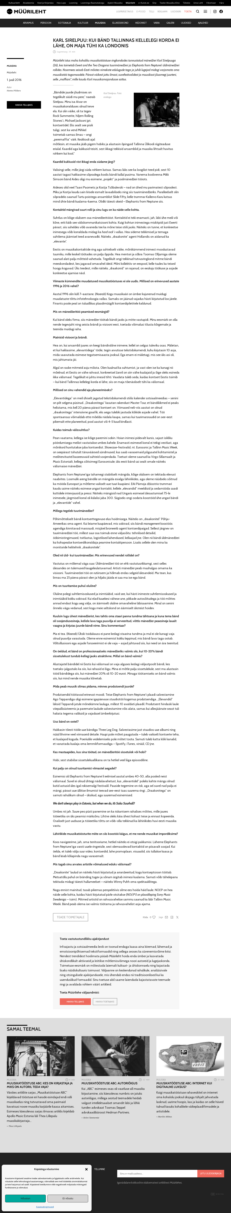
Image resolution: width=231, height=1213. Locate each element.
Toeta (188, 11)
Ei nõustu (68, 1198)
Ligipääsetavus (124, 11)
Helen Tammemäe (91, 1117)
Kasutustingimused (45, 1206)
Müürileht (11, 72)
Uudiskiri (176, 11)
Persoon (45, 22)
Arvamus (28, 22)
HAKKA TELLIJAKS (24, 104)
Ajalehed (203, 22)
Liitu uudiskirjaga (210, 1173)
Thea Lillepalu (15, 1126)
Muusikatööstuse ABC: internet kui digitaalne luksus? (184, 1085)
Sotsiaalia (64, 22)
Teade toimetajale (70, 917)
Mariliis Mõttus (165, 1116)
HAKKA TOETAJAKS (105, 1001)
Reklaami (162, 11)
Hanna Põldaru (14, 90)
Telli (151, 11)
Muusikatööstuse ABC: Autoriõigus (109, 1083)
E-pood (141, 11)
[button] (86, 1169)
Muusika (100, 22)
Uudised (186, 22)
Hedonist (141, 22)
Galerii (170, 22)
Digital (217, 1194)
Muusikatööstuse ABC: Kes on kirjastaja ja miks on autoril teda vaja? (40, 1085)
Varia (157, 22)
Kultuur (83, 22)
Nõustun (25, 1198)
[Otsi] (197, 11)
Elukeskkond (120, 22)
